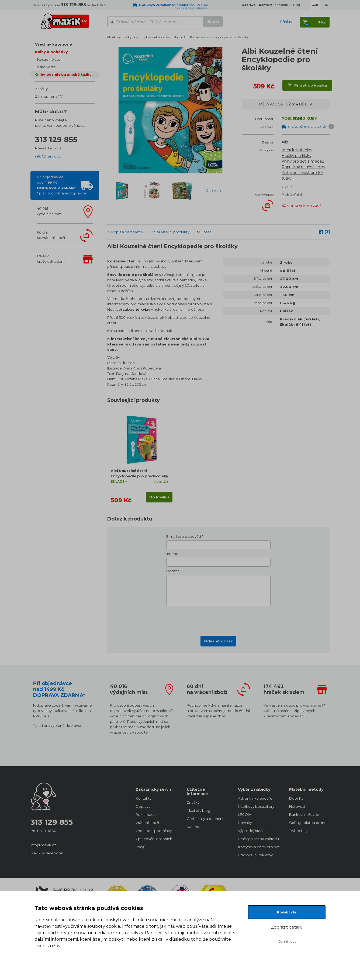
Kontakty (143, 798)
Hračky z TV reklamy (255, 855)
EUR (325, 5)
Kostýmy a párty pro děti (258, 847)
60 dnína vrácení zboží (51, 235)
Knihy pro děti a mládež (303, 161)
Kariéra (193, 826)
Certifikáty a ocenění (205, 818)
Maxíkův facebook (46, 853)
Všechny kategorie (53, 44)
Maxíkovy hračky (119, 37)
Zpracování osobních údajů (154, 843)
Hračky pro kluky (296, 155)
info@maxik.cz (48, 156)
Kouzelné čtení (50, 59)
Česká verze (45, 67)
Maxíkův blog (198, 810)
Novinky (245, 822)
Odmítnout (287, 941)
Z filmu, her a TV (49, 96)
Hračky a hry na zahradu (258, 839)
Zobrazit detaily (286, 927)
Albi (285, 142)
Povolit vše (287, 912)
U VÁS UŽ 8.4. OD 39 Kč (307, 127)
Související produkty (171, 232)
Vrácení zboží (147, 822)
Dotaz (205, 232)
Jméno (172, 554)
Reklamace (146, 814)
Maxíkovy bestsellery (256, 806)
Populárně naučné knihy (303, 167)
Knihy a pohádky (51, 52)
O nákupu (282, 5)
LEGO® (244, 814)
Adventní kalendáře (255, 798)
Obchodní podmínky (154, 831)
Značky (41, 89)
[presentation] (218, 619)
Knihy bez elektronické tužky (63, 74)
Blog (296, 5)
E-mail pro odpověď (183, 536)
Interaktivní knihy (297, 150)
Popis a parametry (127, 232)
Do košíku (159, 497)
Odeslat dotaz (218, 641)
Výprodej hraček (252, 831)
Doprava (143, 806)
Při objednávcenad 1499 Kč (61, 185)
